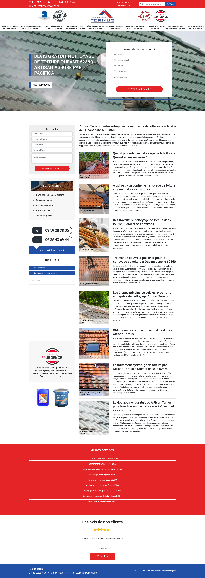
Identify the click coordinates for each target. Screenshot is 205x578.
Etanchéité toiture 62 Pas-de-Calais (156, 27)
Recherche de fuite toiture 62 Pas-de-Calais (175, 27)
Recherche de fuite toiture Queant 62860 (102, 458)
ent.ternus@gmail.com (44, 6)
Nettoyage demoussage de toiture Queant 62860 (102, 496)
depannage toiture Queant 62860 (102, 475)
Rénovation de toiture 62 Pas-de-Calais (95, 27)
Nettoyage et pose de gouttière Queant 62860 (102, 491)
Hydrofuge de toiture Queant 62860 (102, 501)
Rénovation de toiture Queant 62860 (102, 480)
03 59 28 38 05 (39, 2)
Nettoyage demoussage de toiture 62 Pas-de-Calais (31, 27)
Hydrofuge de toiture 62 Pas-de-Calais (195, 27)
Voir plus (102, 556)
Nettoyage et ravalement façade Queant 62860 (102, 469)
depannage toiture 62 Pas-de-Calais (114, 27)
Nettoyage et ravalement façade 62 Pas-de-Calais (135, 27)
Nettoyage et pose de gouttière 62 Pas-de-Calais (54, 27)
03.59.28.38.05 (38, 572)
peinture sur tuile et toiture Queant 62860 (102, 485)
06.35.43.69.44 (59, 572)
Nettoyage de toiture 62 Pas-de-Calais (9, 27)
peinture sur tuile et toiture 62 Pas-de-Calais (75, 27)
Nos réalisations (41, 84)
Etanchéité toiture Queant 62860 (102, 464)
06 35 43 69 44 (64, 2)
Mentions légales (169, 571)
